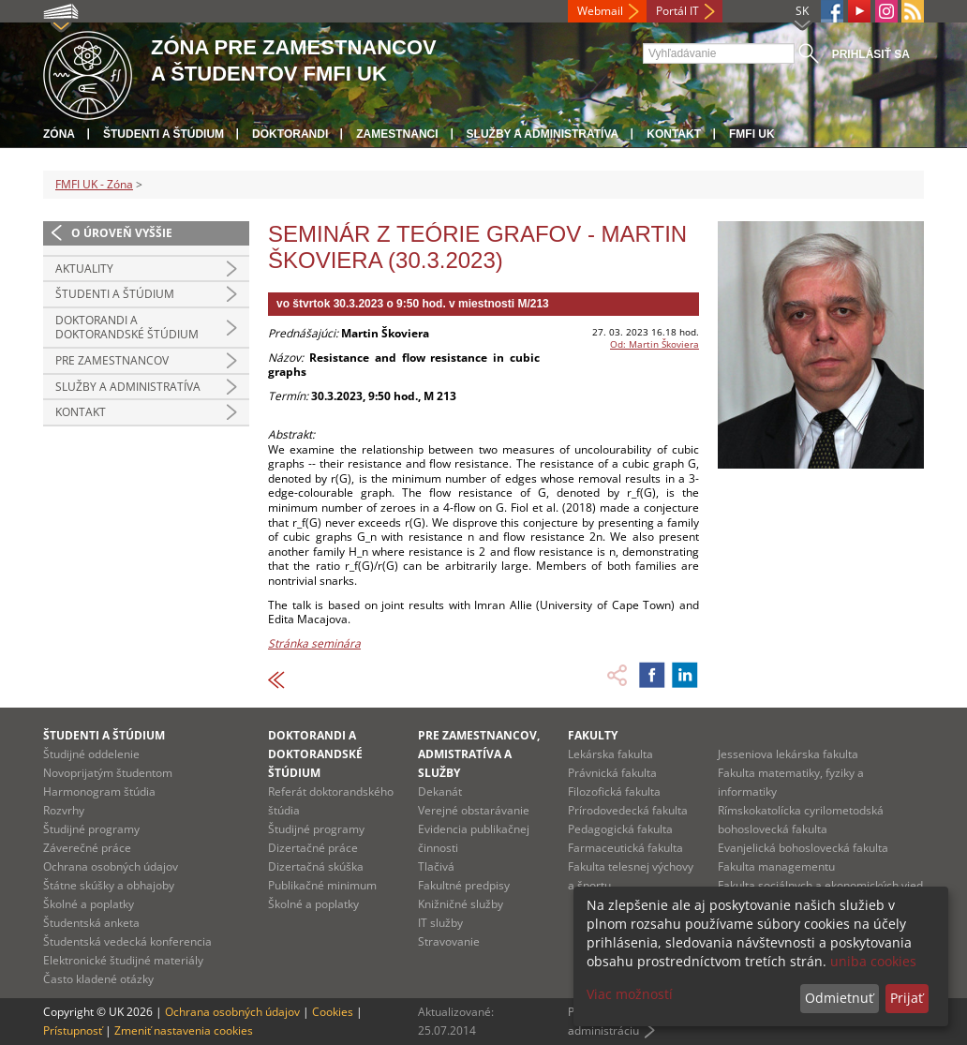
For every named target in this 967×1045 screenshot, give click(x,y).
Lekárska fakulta (610, 754)
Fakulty (592, 735)
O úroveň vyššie (121, 233)
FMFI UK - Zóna (94, 184)
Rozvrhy (63, 810)
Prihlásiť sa (871, 54)
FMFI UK (752, 134)
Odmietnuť (839, 998)
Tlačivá (436, 866)
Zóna (59, 134)
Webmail (600, 11)
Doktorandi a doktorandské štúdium (127, 327)
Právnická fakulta (612, 773)
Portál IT (677, 11)
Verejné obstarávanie (473, 810)
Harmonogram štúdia (99, 791)
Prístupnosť (72, 1030)
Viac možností (630, 994)
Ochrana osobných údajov (110, 866)
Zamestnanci (397, 134)
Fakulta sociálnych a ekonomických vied (820, 885)
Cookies (332, 1012)
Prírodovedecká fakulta (628, 810)
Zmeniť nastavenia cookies (183, 1030)
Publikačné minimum (322, 885)
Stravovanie (449, 941)
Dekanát (440, 791)
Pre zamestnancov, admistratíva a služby (479, 754)
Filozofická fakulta (614, 791)
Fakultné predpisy (464, 885)
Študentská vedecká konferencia (127, 941)
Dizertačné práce (313, 848)
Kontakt (674, 134)
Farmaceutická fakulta (625, 848)
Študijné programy (91, 829)
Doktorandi (290, 134)
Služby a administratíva (543, 134)
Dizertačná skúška (316, 866)
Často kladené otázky (98, 979)
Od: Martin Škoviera (654, 344)
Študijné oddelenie (91, 754)
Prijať (906, 998)
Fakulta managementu (776, 866)
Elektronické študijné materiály (123, 960)
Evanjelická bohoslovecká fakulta (803, 848)
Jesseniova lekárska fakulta (788, 754)
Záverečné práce (87, 848)
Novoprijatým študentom (107, 773)
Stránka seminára (314, 643)
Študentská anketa (91, 923)
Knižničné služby (460, 904)
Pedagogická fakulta (620, 829)
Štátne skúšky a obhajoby (108, 885)
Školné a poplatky (88, 904)
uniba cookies (873, 961)
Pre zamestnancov (112, 360)
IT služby (440, 923)
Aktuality (84, 268)
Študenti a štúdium (163, 134)
